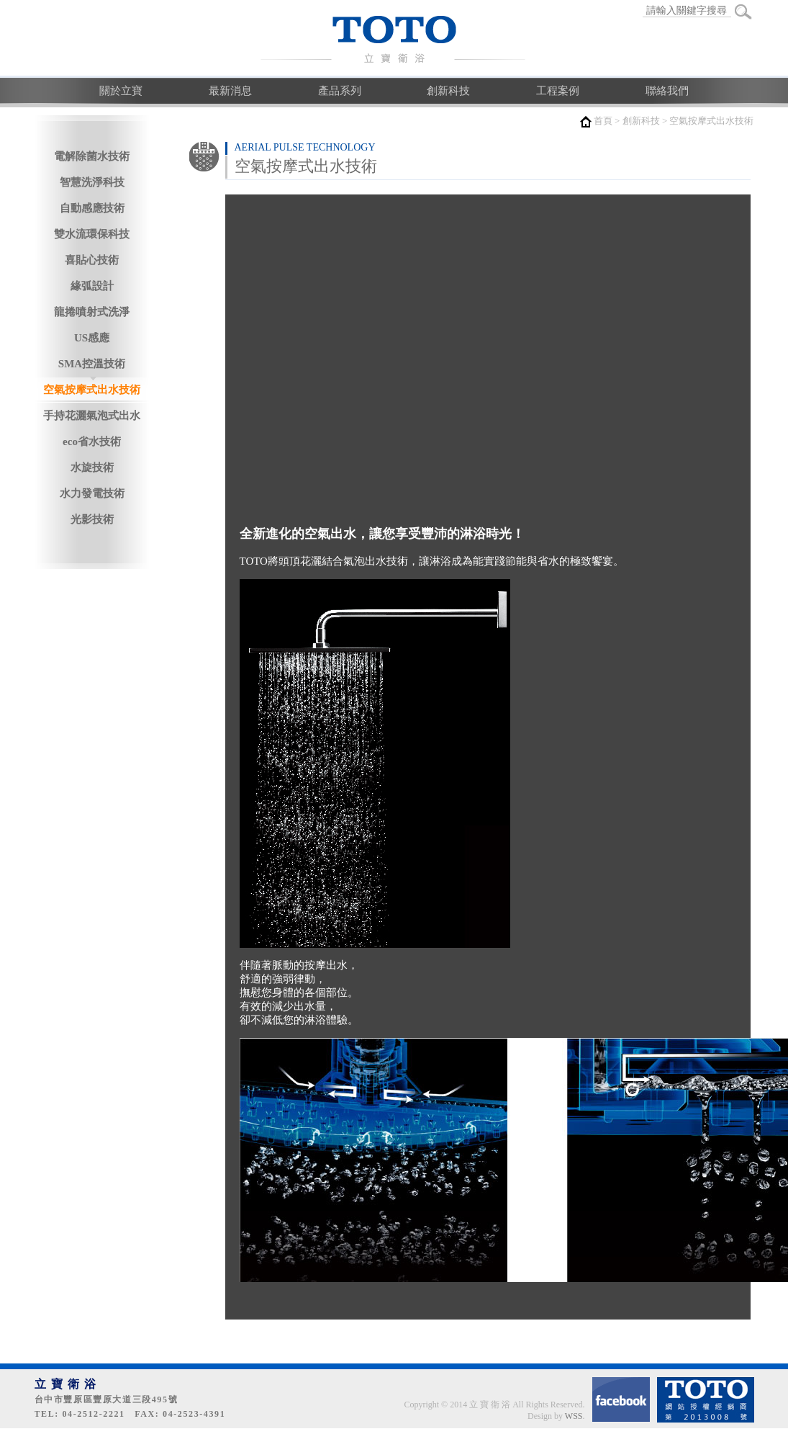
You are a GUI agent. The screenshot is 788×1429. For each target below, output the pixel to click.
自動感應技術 (92, 208)
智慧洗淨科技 (92, 182)
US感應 (91, 338)
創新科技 (448, 91)
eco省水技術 (92, 441)
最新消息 (230, 91)
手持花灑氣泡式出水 (91, 415)
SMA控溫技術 (91, 363)
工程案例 (557, 91)
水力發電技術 (92, 493)
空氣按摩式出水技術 (91, 389)
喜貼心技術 (92, 260)
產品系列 (339, 91)
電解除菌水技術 (92, 156)
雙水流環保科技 (92, 234)
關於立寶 (120, 91)
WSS (574, 1416)
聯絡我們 (667, 91)
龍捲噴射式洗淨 (92, 312)
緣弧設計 (92, 286)
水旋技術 (92, 467)
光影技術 (92, 519)
